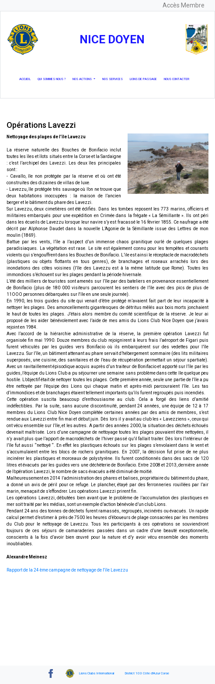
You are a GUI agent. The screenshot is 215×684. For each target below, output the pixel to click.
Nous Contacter (178, 79)
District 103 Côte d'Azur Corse (147, 673)
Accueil (26, 79)
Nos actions (83, 79)
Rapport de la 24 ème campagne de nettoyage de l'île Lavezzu (67, 570)
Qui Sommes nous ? (53, 79)
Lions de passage (145, 79)
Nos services (114, 79)
